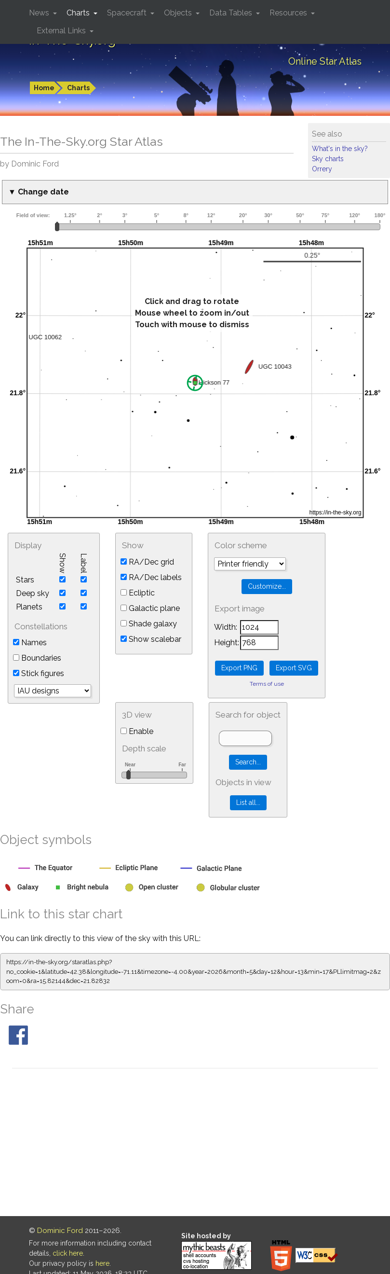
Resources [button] (289, 12)
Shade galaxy (149, 623)
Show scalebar (151, 639)
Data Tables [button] (231, 12)
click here (68, 1253)
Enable (137, 731)
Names (30, 642)
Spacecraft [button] (127, 12)
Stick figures (38, 673)
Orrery (322, 169)
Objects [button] (179, 12)
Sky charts (328, 159)
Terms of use (267, 683)
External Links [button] (62, 30)
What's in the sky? (340, 148)
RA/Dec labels (151, 577)
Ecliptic (138, 592)
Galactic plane (150, 608)
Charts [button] (79, 12)
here (102, 1263)
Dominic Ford (60, 1230)
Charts (78, 88)
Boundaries (37, 658)
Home (44, 88)
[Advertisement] (195, 1143)
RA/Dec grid (147, 562)
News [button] (40, 12)
